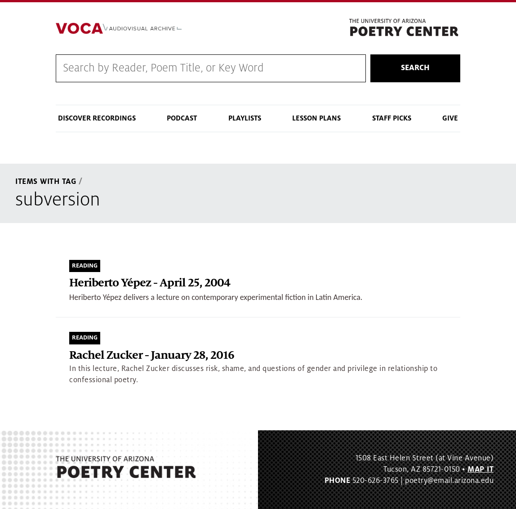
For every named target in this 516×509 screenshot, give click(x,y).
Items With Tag (45, 182)
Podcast (182, 118)
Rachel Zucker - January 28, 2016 (151, 355)
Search (415, 68)
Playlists (244, 118)
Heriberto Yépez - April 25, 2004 (149, 283)
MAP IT (480, 469)
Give (450, 118)
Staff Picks (391, 118)
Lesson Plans (316, 118)
